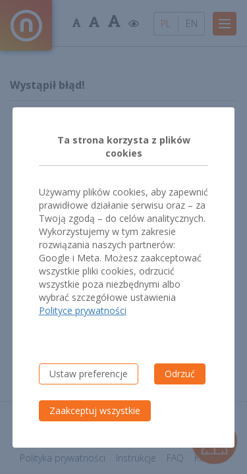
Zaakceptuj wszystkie (94, 410)
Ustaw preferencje (88, 373)
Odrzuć (180, 373)
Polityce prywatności (82, 310)
